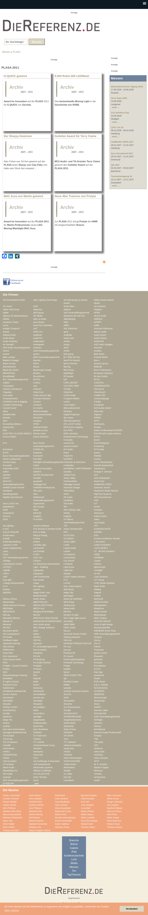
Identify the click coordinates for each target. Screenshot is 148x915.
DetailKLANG (9, 414)
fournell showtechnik (103, 465)
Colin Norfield (61, 798)
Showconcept (100, 697)
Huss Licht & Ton (11, 503)
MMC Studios (100, 618)
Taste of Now (70, 729)
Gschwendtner (70, 481)
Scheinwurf (38, 691)
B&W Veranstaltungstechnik (46, 357)
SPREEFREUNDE (72, 716)
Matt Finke (112, 814)
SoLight (67, 710)
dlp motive (68, 418)
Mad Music (69, 589)
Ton (74, 870)
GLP (96, 475)
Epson (97, 440)
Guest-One (99, 481)
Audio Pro (38, 338)
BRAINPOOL (9, 373)
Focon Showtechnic (103, 462)
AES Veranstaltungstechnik (76, 312)
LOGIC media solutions (75, 577)
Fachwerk (37, 456)
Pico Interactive (10, 656)
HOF (96, 500)
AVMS (67, 351)
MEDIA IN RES (101, 602)
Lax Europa (38, 551)
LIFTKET (7, 567)
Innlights (37, 516)
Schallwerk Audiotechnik (14, 691)
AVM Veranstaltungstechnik (46, 351)
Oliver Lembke (88, 817)
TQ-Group (7, 739)
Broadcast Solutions (103, 373)
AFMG (97, 312)
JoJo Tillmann (35, 808)
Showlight (37, 701)
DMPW (97, 418)
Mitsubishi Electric (11, 618)
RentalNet (7, 678)
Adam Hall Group (11, 309)
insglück (67, 516)
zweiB (97, 780)
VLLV (35, 758)
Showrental (99, 701)
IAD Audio (68, 503)
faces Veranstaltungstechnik (16, 456)
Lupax (36, 583)
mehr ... (115, 107)
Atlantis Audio (9, 335)
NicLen (67, 631)
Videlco (6, 751)
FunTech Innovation (42, 468)
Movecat (7, 624)
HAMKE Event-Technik (13, 487)
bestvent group (101, 363)
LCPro (36, 554)
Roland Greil (87, 824)
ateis (66, 332)
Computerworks (10, 398)
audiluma (37, 335)
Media (74, 863)
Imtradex (98, 510)
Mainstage (68, 596)
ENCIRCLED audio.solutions (107, 433)
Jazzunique (99, 522)
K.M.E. (6, 529)
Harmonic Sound (102, 487)
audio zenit (69, 338)
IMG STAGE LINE (72, 510)
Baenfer (37, 360)
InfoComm (99, 513)
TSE (96, 739)
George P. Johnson (103, 472)
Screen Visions (10, 694)
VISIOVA (68, 755)
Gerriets (6, 475)
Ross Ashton (9, 827)
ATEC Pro (38, 332)
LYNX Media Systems (104, 583)
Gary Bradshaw (62, 802)
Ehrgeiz (97, 427)
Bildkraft (98, 367)
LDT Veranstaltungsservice (15, 557)
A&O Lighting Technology (45, 300)
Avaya (67, 344)
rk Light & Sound (11, 681)
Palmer (97, 646)
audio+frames (100, 338)
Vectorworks (8, 748)
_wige (36, 783)
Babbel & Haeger (11, 360)
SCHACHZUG (100, 688)
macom (36, 589)
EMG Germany (71, 433)
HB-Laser (37, 491)
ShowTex (68, 704)
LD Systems (69, 554)
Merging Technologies (43, 611)
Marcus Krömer (114, 811)
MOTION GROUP (102, 621)
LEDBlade (98, 557)
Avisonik (98, 347)
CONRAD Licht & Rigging (15, 402)
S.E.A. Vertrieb (101, 685)
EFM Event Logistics (73, 427)
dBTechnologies (40, 411)
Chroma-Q (99, 389)
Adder (6, 312)
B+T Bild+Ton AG (72, 357)
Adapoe (67, 309)
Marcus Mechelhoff (12, 814)
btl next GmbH (101, 376)
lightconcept (99, 567)
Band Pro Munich (72, 360)
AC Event (7, 306)
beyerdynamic (9, 367)
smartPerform (9, 710)
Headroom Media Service (106, 491)
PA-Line (67, 646)
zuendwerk (69, 780)
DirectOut (37, 418)
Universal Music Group (44, 745)
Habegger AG (39, 484)
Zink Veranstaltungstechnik (15, 780)
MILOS (36, 615)
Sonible (6, 713)
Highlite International (12, 497)
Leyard (97, 561)
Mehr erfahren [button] (12, 910)
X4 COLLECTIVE (41, 774)
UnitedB (6, 745)
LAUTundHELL (101, 548)
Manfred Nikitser (114, 808)
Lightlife (6, 570)
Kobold (6, 538)
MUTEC (6, 627)
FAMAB (97, 456)
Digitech (98, 414)
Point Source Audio (12, 659)
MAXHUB (98, 599)
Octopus (98, 637)
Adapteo (98, 309)
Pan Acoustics (40, 650)
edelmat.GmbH (40, 427)
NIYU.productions (11, 634)
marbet (97, 596)
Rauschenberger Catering (15, 675)
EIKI (5, 430)
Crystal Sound (9, 408)
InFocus (6, 516)
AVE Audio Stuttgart (103, 344)
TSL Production (10, 742)
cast (35, 386)
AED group (38, 312)
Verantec (37, 748)
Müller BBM (69, 624)
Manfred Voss (35, 811)
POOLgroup (39, 659)
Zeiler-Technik (40, 777)
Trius (66, 739)
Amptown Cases (10, 322)
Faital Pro (68, 456)
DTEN (36, 424)
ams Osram (38, 322)
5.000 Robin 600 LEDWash (72, 76)
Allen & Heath (39, 319)
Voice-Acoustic (101, 758)
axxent (6, 354)
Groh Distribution (102, 478)
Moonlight (68, 621)
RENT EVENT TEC (73, 675)
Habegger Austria (72, 484)
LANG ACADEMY (102, 545)
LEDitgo (6, 561)
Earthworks (99, 424)
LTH (65, 580)
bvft (65, 379)
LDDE (97, 554)
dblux (5, 411)
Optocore (37, 643)
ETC (5, 443)
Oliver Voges (113, 817)
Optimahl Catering (11, 643)
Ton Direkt (68, 735)
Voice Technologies (73, 758)
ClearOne (68, 392)
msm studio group (41, 624)
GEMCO (37, 472)
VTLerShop (8, 764)
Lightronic (68, 570)
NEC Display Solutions (44, 627)
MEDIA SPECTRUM (42, 605)
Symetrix (98, 723)
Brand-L (37, 373)
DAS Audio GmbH (102, 408)
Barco (96, 360)
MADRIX (7, 592)
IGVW (97, 507)
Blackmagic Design (42, 370)
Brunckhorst (39, 376)
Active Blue (69, 306)
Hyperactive (39, 503)
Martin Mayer (87, 814)
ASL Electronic (70, 328)
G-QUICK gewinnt (15, 76)
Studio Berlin (70, 723)
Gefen (6, 472)
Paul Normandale (89, 821)
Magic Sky (68, 592)
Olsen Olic (8, 821)
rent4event (99, 675)
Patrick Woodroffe (63, 821)
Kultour (36, 542)
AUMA (67, 341)
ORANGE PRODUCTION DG (77, 643)
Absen (97, 303)
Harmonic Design (72, 487)
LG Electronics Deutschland (46, 564)
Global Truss (70, 475)
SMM (35, 710)
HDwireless (69, 491)
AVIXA (6, 351)
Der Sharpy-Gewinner (18, 136)
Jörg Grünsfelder (63, 808)
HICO (66, 494)
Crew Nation (69, 405)
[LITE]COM (8, 783)
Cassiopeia (8, 386)
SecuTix (67, 694)
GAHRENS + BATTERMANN (77, 468)
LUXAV (67, 583)
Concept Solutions (41, 398)
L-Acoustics (99, 542)
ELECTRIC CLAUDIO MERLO (17, 433)
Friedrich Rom (35, 802)
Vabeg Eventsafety (72, 745)
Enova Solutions (41, 437)
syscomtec (38, 726)
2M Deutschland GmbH (14, 300)
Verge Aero (69, 748)
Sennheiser (8, 697)
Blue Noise (69, 370)
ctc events (38, 408)
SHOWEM (8, 701)
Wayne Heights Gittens (40, 830)
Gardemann (99, 468)
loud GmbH (38, 580)
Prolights (37, 666)
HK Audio (68, 497)
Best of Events (70, 363)
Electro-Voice (39, 433)
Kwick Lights (69, 542)
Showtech (38, 704)
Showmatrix (69, 701)
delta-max (98, 411)
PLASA (16, 52)
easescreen (8, 427)
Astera (6, 332)
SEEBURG (99, 694)
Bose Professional (102, 370)
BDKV (36, 363)
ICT (95, 503)
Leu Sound (69, 561)
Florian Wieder (10, 802)
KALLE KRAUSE (11, 532)
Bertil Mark (60, 795)
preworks (98, 659)
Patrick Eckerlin (36, 821)
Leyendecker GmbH (12, 564)
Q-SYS (97, 669)
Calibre (6, 383)
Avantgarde (38, 344)
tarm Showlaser (40, 729)
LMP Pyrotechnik (41, 577)
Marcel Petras (87, 811)
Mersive (67, 611)
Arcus (5, 325)
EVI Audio (68, 449)
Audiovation (38, 341)
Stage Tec (7, 720)
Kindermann (8, 535)
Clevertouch (99, 392)
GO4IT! (6, 478)
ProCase (98, 662)
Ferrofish (37, 459)
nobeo (36, 634)
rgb (65, 678)
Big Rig (67, 367)
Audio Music (8, 338)
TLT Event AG (39, 735)
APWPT (97, 322)
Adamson (37, 309)
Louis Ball (85, 808)
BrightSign (68, 373)
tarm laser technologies (14, 729)
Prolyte (67, 666)
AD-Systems (100, 306)
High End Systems (102, 494)
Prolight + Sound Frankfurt (15, 666)
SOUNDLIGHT (71, 713)
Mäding (97, 589)
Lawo (5, 551)
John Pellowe (9, 808)
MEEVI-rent (38, 608)
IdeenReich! (8, 507)
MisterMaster (100, 615)
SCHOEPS (99, 691)
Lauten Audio (70, 548)
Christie (67, 389)
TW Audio (98, 742)
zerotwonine (99, 777)
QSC (5, 672)
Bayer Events (9, 363)
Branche (74, 840)
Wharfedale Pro (10, 770)
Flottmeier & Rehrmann (75, 462)
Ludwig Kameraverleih (13, 583)
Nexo (35, 631)
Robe (35, 681)
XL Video (68, 774)
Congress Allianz (71, 398)
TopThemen (74, 874)
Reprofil (37, 678)
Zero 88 (67, 777)
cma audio (8, 395)
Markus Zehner (10, 599)
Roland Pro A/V (10, 685)
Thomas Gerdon (114, 827)
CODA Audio (70, 395)
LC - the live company (104, 551)
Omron (97, 640)
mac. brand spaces (73, 586)
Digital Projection (71, 414)
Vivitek (6, 758)
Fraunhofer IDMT (11, 468)
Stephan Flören (62, 827)
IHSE (5, 510)
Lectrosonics (70, 557)
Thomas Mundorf (11, 830)
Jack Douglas (87, 805)
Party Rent (8, 653)
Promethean (100, 666)
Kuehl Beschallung (12, 542)
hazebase (7, 491)
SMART (97, 707)
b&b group (68, 354)
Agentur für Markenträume (15, 316)
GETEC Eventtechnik (43, 475)
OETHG (37, 640)
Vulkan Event (70, 764)
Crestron (37, 405)
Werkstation (69, 767)
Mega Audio (69, 608)
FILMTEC (68, 459)
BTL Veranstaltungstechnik (15, 379)
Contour (37, 402)
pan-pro (67, 650)
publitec (67, 669)
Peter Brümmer (114, 821)
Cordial (97, 402)
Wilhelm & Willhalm (42, 770)
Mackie (6, 589)
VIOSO (67, 751)
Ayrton (36, 354)
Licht (74, 859)
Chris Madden (35, 798)
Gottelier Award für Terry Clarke (75, 136)
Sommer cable (101, 710)
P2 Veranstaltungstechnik (45, 646)
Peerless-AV (69, 653)
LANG (66, 545)
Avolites (97, 351)
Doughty (37, 421)
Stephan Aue (35, 827)
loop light (7, 580)
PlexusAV (98, 656)
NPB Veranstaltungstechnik (107, 634)
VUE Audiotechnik (41, 764)
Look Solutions (101, 577)
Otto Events (8, 646)
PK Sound (68, 656)
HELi (35, 494)
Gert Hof (85, 802)
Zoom (36, 780)
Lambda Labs (39, 545)
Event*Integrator (101, 443)
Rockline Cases (71, 681)
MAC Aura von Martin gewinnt (23, 196)
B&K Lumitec (9, 357)
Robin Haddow (62, 824)
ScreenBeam (39, 694)
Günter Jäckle (9, 805)
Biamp (36, 367)
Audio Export (100, 335)
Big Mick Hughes (89, 795)
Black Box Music (10, 370)
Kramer (36, 538)
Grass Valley (69, 478)
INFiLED (37, 513)
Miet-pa (6, 615)
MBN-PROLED (40, 602)
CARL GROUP (71, 383)
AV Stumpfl (8, 344)
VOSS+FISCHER (72, 761)
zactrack (7, 777)
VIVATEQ (98, 755)
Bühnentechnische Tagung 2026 (127, 86)
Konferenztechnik (74, 855)
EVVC (6, 453)
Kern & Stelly (39, 532)
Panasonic (99, 650)
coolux (67, 402)
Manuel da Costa (63, 811)
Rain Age (98, 672)
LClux (5, 554)
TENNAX (37, 732)
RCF (35, 675)
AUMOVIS (99, 341)
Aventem (37, 347)
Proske (6, 669)
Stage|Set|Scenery (72, 720)
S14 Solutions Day (120, 113)
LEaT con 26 (117, 127)
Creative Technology (12, 405)
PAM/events (8, 650)
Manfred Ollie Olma (12, 811)
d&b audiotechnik (72, 408)
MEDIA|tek (8, 608)
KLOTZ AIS (69, 535)
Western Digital (101, 767)
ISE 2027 (115, 165)
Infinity (67, 513)
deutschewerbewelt (42, 414)
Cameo (36, 383)
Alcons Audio (100, 316)
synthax (6, 726)
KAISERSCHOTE (102, 529)
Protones (37, 669)
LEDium (37, 561)
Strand (6, 723)
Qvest (66, 672)
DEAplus (68, 411)
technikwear (99, 729)
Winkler (67, 770)
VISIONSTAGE (10, 755)
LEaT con (37, 557)
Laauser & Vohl (10, 545)
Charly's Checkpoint (12, 389)
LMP (5, 577)
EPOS (97, 437)
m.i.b (5, 586)
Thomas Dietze (88, 827)
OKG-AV (68, 640)
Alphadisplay (70, 319)
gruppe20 (37, 481)
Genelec (68, 472)
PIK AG (36, 656)
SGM (66, 697)
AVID (66, 347)
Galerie (74, 848)
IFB (65, 507)
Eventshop (99, 446)
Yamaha (98, 774)
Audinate (68, 335)
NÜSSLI (37, 637)
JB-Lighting (8, 526)
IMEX (35, 510)
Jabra (96, 519)
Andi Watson (35, 795)
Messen (6, 52)
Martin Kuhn (60, 814)
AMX (66, 322)
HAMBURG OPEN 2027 (122, 142)
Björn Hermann (114, 795)
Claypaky (7, 392)
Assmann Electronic (103, 328)
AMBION (98, 319)
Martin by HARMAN (73, 599)
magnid (97, 592)
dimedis (6, 418)
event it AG (69, 443)
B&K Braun (99, 354)
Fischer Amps (9, 462)
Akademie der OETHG (74, 316)
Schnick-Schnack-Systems (76, 691)
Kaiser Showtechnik (73, 529)
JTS (96, 526)
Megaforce (99, 608)
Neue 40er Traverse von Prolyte (75, 196)
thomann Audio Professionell (107, 732)
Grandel (37, 478)
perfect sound (100, 653)
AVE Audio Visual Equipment (16, 347)
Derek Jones (113, 798)
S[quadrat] (68, 726)
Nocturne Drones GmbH (75, 634)
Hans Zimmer (61, 805)
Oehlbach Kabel (10, 640)
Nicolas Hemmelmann (65, 817)
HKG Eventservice (102, 497)
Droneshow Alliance (12, 424)
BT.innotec (69, 376)
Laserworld (38, 548)
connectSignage (101, 398)
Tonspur (97, 735)
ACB (35, 306)
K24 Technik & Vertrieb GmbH (47, 529)
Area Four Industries (42, 325)
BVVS (97, 379)
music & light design (103, 624)
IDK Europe (38, 507)
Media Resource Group (14, 605)
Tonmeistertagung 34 (121, 176)
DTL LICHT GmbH (72, 424)
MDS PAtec (69, 602)
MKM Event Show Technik (45, 618)
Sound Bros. (39, 713)
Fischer (97, 459)
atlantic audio (100, 332)
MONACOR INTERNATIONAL (47, 621)
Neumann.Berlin (10, 631)
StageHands (39, 720)
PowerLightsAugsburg (74, 659)
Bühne (74, 844)
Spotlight (37, 716)
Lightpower (38, 570)
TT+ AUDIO (38, 742)
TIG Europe (8, 735)
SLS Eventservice (72, 707)
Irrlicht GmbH (100, 516)
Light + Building (40, 567)
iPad (73, 851)
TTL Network (70, 742)
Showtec (7, 704)
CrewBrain (99, 405)
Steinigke (98, 720)
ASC (35, 328)
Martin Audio (39, 599)
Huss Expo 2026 (119, 98)
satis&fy (67, 688)
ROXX (36, 685)
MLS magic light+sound (75, 618)
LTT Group (99, 580)
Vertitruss (98, 748)
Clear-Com (38, 392)
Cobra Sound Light (42, 395)
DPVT (97, 421)
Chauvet (37, 389)
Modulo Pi (7, 621)
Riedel (97, 678)
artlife (96, 325)
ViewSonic (38, 751)
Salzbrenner (8, 688)
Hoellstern (68, 500)
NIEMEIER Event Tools (105, 631)
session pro (38, 697)
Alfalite (6, 319)
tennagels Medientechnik (14, 732)
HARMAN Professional (44, 487)
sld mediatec (39, 707)
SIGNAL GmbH (10, 707)
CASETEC (99, 383)
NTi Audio (7, 637)
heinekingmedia (10, 494)
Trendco (37, 739)
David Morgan (87, 798)
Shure (97, 704)
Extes (66, 453)
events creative (71, 446)
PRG (5, 662)
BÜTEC (36, 379)
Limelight (98, 570)
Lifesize (97, 564)
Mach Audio (99, 586)
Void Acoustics (10, 761)
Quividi (36, 672)
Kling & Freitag (40, 535)
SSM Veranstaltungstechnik (107, 716)
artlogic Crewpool (11, 328)
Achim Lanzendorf (11, 795)
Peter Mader (9, 824)
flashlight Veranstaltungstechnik (48, 462)
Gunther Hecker (36, 805)
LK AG (97, 573)
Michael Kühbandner (12, 817)
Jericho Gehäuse (41, 526)
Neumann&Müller (102, 627)
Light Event (69, 567)
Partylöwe (38, 653)
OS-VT (97, 643)
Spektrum (7, 716)
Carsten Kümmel (11, 798)
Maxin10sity (8, 602)
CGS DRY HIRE (71, 386)
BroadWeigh (9, 376)
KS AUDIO (69, 538)
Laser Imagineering (12, 548)
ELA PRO (68, 430)
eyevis (97, 453)
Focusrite (7, 465)
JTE (65, 526)
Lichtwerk (68, 564)
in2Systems (8, 513)
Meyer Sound (100, 611)
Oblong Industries (72, 637)
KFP (66, 532)
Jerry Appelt (112, 805)
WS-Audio (7, 774)
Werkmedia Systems (43, 767)
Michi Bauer (34, 817)
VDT (96, 745)
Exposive (37, 453)
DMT (5, 421)
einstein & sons (40, 430)
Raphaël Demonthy (38, 824)
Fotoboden (69, 465)
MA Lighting (38, 586)
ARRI (66, 325)
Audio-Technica (10, 341)
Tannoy (97, 726)
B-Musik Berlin (101, 357)
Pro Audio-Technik (41, 662)
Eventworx (8, 449)
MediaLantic (69, 605)
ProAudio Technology (74, 662)
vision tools (99, 751)
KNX (96, 535)
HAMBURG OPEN (102, 484)
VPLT (96, 761)
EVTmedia (99, 449)
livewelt (67, 573)
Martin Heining (36, 814)
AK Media (37, 316)
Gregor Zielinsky (114, 802)
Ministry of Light (71, 615)
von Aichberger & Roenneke (46, 761)
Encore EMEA (9, 437)
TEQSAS (68, 732)
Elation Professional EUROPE (108, 430)
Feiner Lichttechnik (12, 459)
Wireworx (98, 770)
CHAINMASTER (101, 386)
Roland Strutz (113, 824)
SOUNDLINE (100, 713)
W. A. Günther (100, 764)
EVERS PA (38, 449)
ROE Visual (99, 681)
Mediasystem (100, 605)
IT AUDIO (37, 519)
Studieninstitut (40, 723)
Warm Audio (8, 767)
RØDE (67, 685)
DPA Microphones (72, 421)
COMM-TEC (100, 395)
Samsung (37, 688)
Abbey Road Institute (104, 300)
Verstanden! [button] (132, 909)
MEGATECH (9, 611)
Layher (67, 551)
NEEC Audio (69, 627)
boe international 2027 (122, 153)
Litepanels (38, 573)
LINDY (6, 573)
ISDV (5, 519)
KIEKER (98, 532)
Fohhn (36, 465)
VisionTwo (38, 755)
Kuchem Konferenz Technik (107, 538)
